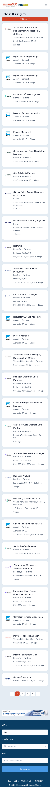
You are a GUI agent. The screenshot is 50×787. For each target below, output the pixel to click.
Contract (25, 60)
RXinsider (38, 781)
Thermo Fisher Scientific (23, 37)
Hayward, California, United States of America (28, 229)
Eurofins (16, 275)
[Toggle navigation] (45, 4)
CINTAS (16, 681)
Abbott (16, 60)
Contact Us (26, 781)
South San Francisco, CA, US (24, 41)
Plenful (16, 98)
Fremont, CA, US (20, 279)
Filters (25, 19)
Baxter (16, 199)
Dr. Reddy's (17, 572)
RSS (9, 781)
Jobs (16, 781)
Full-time (39, 37)
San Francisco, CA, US (22, 101)
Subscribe (25, 769)
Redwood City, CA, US (22, 253)
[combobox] (25, 732)
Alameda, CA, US (20, 64)
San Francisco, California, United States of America (29, 203)
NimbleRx (17, 249)
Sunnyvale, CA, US (20, 643)
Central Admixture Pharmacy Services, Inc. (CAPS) (29, 503)
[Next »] (38, 693)
